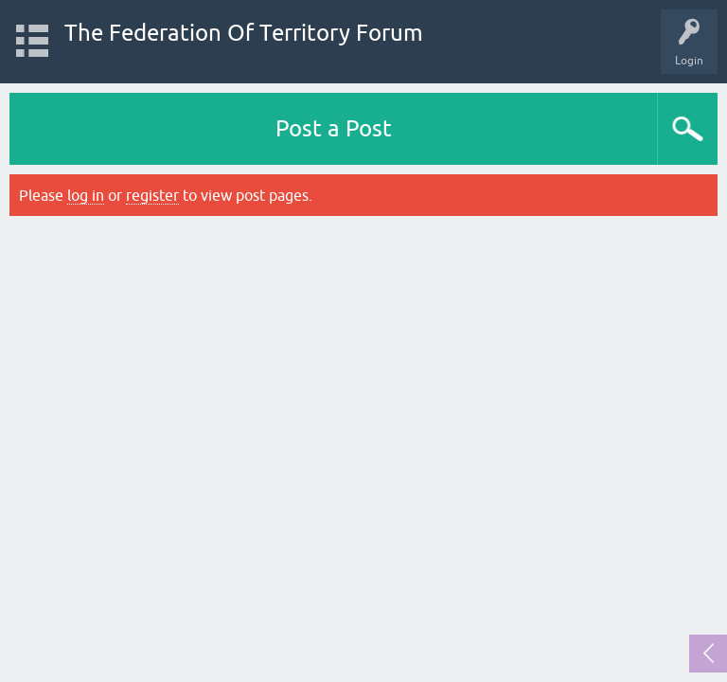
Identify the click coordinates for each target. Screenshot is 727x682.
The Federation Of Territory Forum (243, 32)
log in (85, 195)
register (152, 195)
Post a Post (333, 128)
